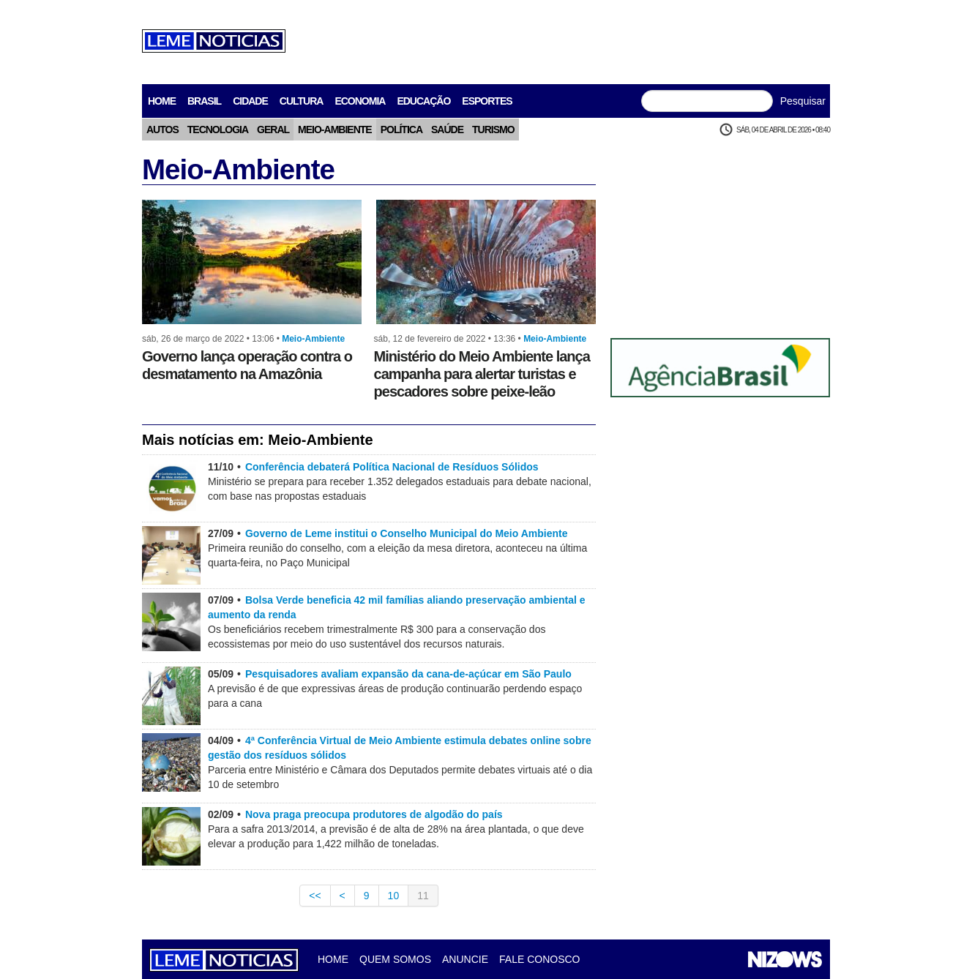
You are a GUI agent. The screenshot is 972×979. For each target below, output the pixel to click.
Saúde (447, 129)
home (162, 101)
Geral (273, 129)
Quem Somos (395, 959)
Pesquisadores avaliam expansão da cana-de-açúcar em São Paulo (408, 674)
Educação (423, 101)
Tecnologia (217, 129)
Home (333, 959)
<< (315, 895)
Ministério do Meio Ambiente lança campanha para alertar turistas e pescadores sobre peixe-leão (482, 374)
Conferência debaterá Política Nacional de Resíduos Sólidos (392, 467)
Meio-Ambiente (335, 129)
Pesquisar (803, 101)
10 (394, 895)
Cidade (250, 101)
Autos (162, 129)
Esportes (487, 101)
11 (423, 895)
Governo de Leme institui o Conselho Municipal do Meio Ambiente (406, 533)
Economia (359, 101)
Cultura (302, 101)
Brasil (204, 101)
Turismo (493, 129)
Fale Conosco (539, 959)
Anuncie (465, 959)
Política (401, 129)
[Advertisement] (563, 40)
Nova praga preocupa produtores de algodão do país (374, 814)
